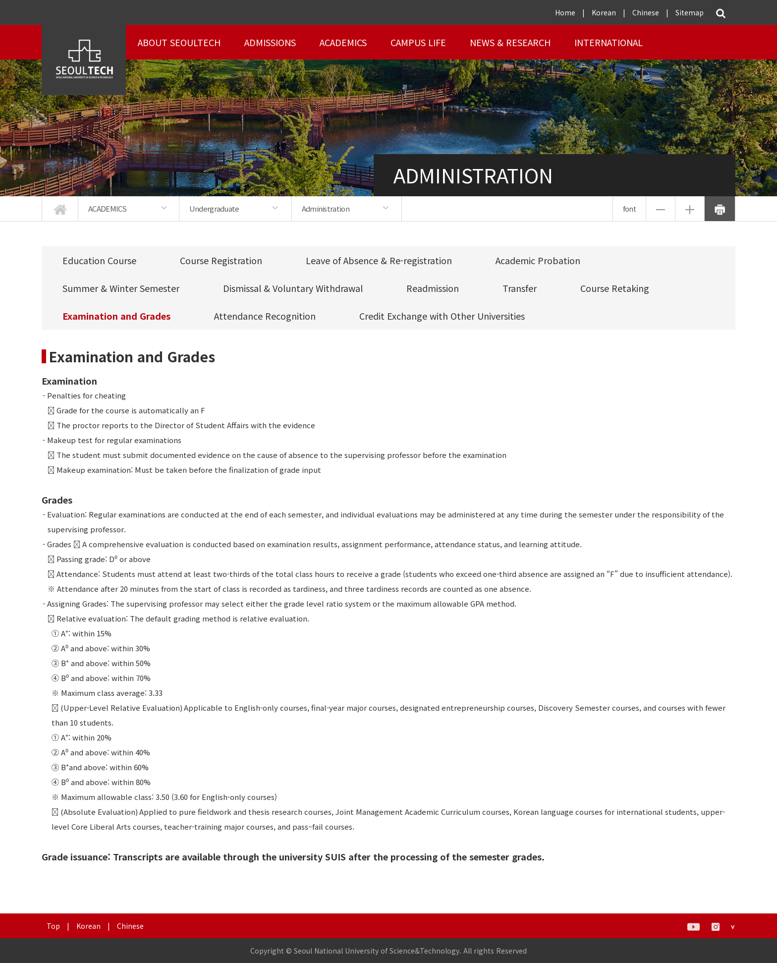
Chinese (645, 12)
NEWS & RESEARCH (510, 42)
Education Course (99, 260)
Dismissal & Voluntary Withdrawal (293, 288)
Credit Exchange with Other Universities (442, 315)
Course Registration (221, 260)
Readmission (432, 288)
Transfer (519, 288)
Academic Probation (538, 260)
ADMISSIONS (270, 42)
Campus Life (418, 42)
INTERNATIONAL (608, 42)
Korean (604, 12)
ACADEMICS (343, 42)
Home (565, 12)
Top (53, 926)
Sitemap (689, 12)
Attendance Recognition (265, 315)
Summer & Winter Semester (120, 288)
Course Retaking (614, 288)
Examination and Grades (116, 315)
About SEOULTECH (179, 42)
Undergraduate (214, 208)
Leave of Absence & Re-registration (379, 260)
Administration (325, 208)
